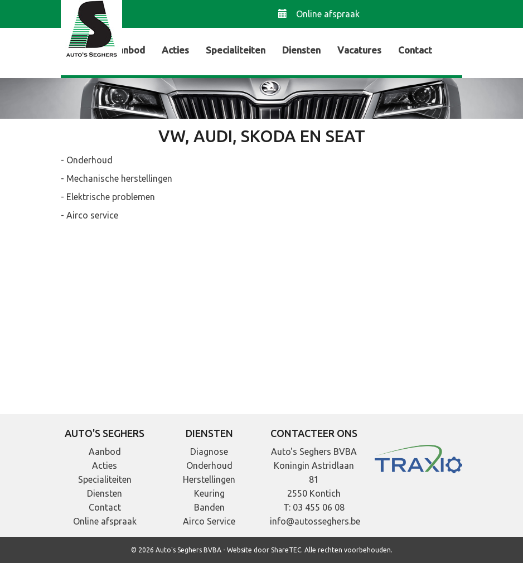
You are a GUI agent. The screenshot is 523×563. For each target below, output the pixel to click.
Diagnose (209, 451)
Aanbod (128, 50)
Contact (415, 50)
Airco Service (209, 521)
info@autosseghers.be (315, 521)
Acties (175, 50)
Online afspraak (319, 13)
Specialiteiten (235, 50)
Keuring (209, 493)
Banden (209, 507)
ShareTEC (286, 550)
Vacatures (359, 50)
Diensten (301, 50)
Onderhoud (209, 465)
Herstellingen (209, 479)
